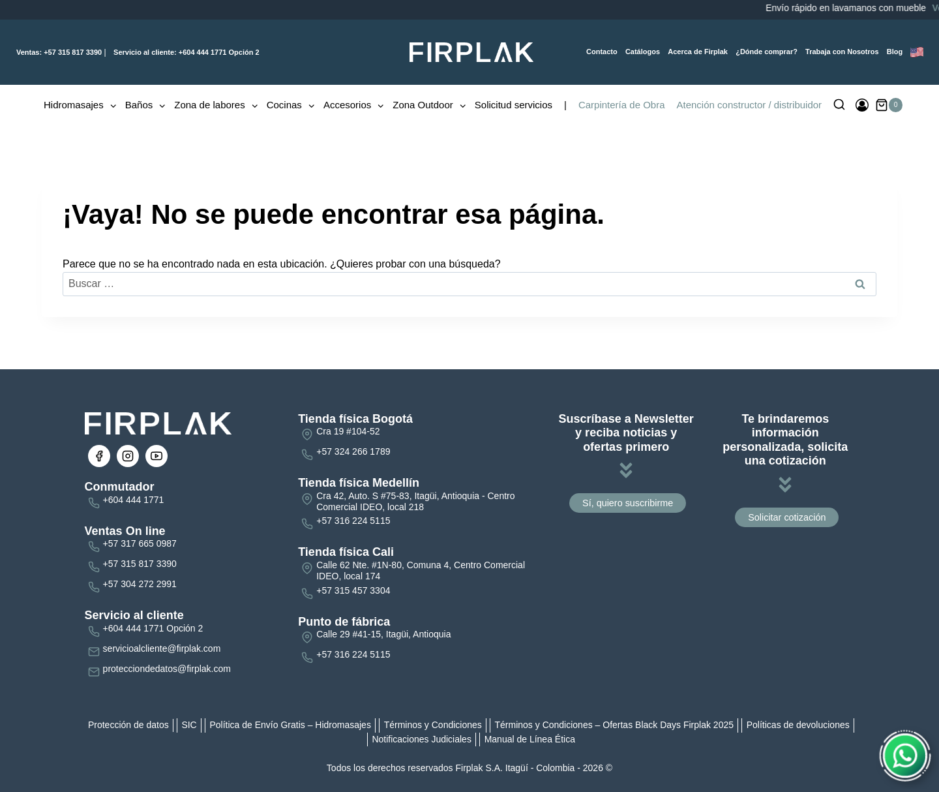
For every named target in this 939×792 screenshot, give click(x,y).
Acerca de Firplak (698, 51)
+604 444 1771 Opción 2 (186, 52)
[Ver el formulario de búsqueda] (839, 105)
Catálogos (642, 51)
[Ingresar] (862, 105)
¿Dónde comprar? (766, 51)
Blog (894, 51)
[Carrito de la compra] (889, 105)
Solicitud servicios (513, 104)
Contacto (602, 51)
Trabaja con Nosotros (841, 51)
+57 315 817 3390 (59, 52)
